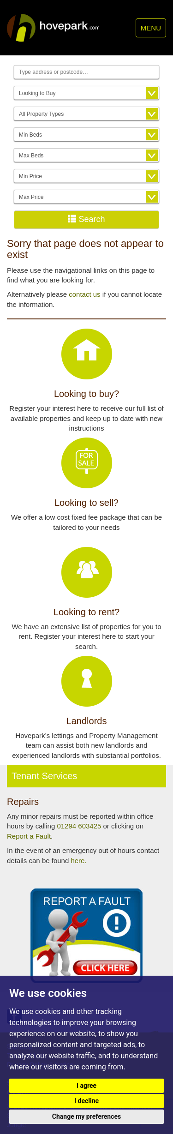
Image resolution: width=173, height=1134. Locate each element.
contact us (84, 294)
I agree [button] (86, 1085)
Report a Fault (29, 836)
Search (86, 219)
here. (78, 860)
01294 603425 (79, 826)
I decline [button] (86, 1100)
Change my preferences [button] (86, 1116)
